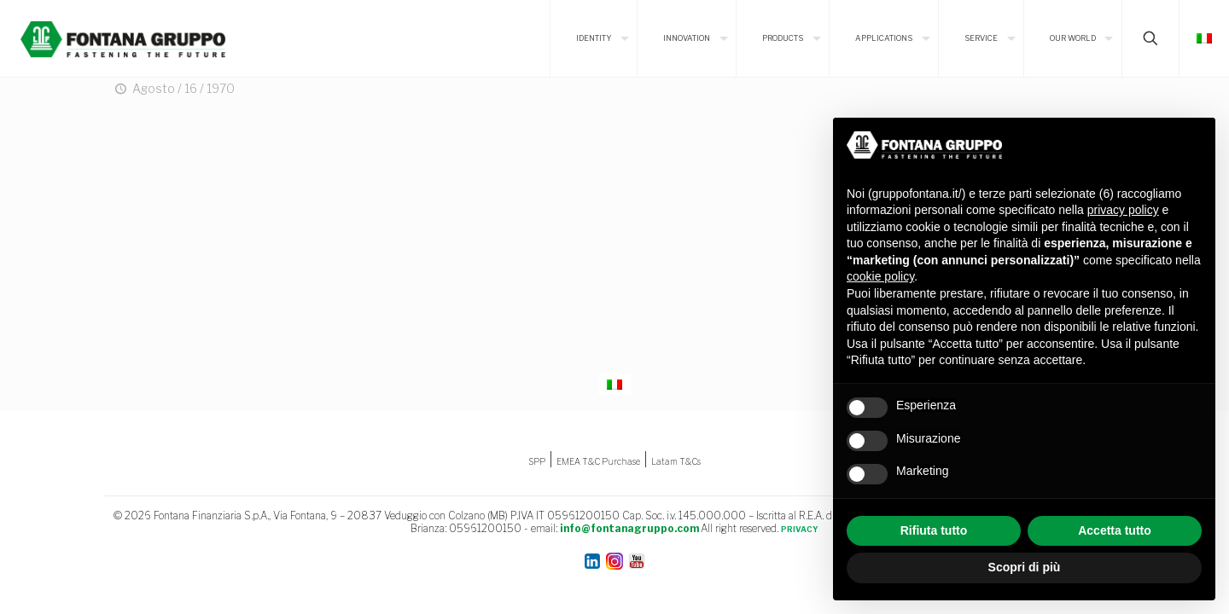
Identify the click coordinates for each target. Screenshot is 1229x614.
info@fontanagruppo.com (629, 528)
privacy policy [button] (1123, 210)
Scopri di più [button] (1024, 567)
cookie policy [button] (880, 276)
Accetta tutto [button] (1114, 530)
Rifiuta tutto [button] (934, 530)
